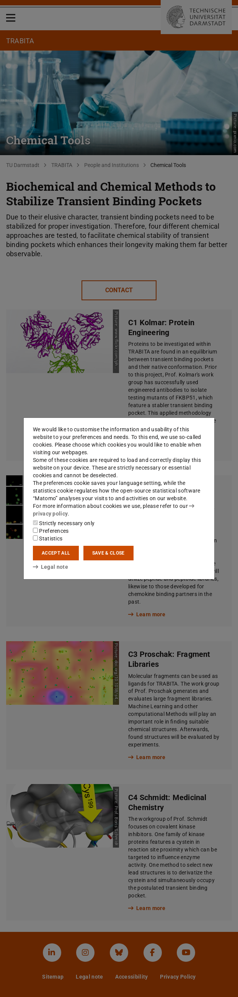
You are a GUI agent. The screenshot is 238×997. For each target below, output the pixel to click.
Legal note (50, 567)
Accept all (56, 553)
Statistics (47, 538)
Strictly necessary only (64, 523)
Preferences (51, 531)
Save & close (108, 553)
